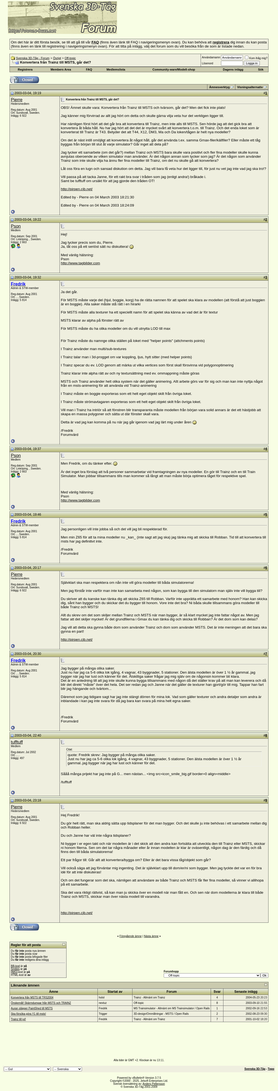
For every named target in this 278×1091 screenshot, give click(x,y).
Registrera (25, 69)
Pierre (17, 99)
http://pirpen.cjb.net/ (77, 189)
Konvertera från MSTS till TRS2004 (32, 997)
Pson (16, 226)
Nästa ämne (151, 936)
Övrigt (57, 58)
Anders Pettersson (154, 1083)
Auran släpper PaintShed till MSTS (32, 1008)
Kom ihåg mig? (256, 58)
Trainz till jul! (18, 1019)
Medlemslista (115, 69)
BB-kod (15, 966)
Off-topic (70, 58)
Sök (260, 69)
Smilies (15, 969)
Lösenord (207, 63)
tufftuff (17, 742)
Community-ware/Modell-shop (174, 69)
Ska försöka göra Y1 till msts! (28, 1013)
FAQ (89, 69)
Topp (271, 1068)
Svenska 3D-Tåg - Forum (32, 58)
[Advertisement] (183, 26)
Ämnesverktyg (219, 87)
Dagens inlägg (233, 69)
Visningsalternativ (250, 87)
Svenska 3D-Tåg (254, 1068)
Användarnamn (211, 57)
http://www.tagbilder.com (80, 263)
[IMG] (14, 972)
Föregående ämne (130, 936)
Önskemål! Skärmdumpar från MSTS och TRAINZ (41, 1002)
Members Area (60, 69)
